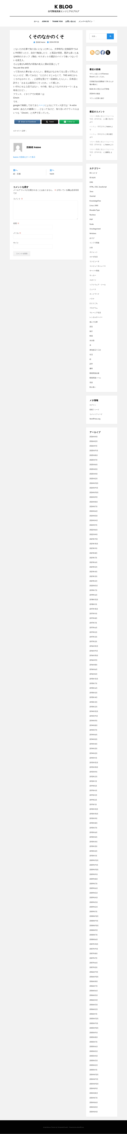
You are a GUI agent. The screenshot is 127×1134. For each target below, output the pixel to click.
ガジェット (94, 252)
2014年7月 (93, 730)
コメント (18, 199)
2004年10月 (94, 1084)
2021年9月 (93, 549)
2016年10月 (94, 656)
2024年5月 (94, 516)
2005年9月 (94, 1033)
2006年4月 (94, 1000)
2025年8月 (94, 455)
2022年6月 (94, 530)
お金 (91, 248)
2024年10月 (94, 493)
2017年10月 (94, 609)
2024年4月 (94, 521)
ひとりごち (94, 303)
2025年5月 (94, 469)
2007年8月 (94, 954)
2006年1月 (93, 1014)
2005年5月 (94, 1051)
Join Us (45, 21)
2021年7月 (93, 558)
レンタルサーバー (96, 317)
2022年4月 (94, 535)
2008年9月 (94, 930)
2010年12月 (94, 809)
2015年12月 (94, 679)
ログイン (93, 405)
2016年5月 (93, 674)
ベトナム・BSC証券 (97, 127)
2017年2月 (93, 642)
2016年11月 (94, 651)
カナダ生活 (94, 257)
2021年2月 (93, 581)
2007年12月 (94, 944)
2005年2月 (94, 1065)
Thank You (57, 21)
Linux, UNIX (94, 206)
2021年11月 (94, 539)
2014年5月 (93, 739)
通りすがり (109, 119)
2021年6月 (93, 563)
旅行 (91, 331)
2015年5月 (93, 693)
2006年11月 (94, 972)
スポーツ (93, 280)
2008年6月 (94, 940)
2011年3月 (93, 795)
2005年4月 (94, 1056)
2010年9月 (93, 819)
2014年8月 (94, 725)
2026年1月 (93, 446)
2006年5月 (94, 995)
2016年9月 (93, 660)
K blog (63, 6)
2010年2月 (93, 851)
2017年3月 (93, 637)
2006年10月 (94, 977)
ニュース (93, 289)
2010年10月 (94, 814)
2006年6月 (94, 991)
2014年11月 (94, 716)
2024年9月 (94, 497)
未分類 (92, 341)
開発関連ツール (95, 378)
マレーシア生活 (95, 313)
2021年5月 (93, 567)
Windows (93, 234)
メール (17, 233)
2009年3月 (94, 902)
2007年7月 (93, 958)
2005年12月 (94, 1019)
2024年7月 (94, 507)
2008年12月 (94, 916)
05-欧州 (93, 178)
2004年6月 (94, 1103)
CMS (91, 182)
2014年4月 (94, 744)
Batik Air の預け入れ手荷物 (99, 89)
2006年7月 (94, 986)
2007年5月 (94, 968)
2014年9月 (93, 721)
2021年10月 (94, 544)
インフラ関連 (94, 243)
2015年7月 (93, 684)
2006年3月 (94, 1005)
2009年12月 (94, 861)
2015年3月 (93, 702)
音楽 (91, 383)
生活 (91, 355)
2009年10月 (94, 870)
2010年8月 (94, 823)
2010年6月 (93, 833)
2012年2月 (93, 777)
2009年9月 (94, 874)
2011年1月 (93, 805)
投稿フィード (94, 410)
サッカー (93, 275)
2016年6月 (93, 670)
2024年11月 (94, 488)
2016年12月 (94, 646)
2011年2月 (93, 800)
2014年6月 (93, 735)
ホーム (36, 21)
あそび (92, 238)
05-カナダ (93, 173)
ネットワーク (94, 294)
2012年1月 (93, 781)
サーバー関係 (94, 271)
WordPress (80, 1127)
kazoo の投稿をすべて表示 (24, 157)
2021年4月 (93, 572)
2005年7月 (94, 1042)
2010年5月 (93, 837)
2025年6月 (94, 465)
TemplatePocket (63, 1127)
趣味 (91, 369)
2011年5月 (93, 786)
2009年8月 (94, 879)
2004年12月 (94, 1075)
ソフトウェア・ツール (98, 285)
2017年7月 (93, 623)
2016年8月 (93, 665)
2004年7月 (94, 1098)
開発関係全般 (94, 373)
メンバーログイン (87, 21)
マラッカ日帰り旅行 (97, 98)
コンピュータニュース (98, 266)
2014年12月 (94, 712)
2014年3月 (93, 749)
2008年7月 (94, 935)
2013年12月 (94, 763)
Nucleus (93, 215)
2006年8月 (94, 982)
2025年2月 (94, 479)
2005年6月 (94, 1047)
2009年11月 (94, 865)
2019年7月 (93, 590)
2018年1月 (93, 604)
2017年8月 (93, 618)
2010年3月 (93, 846)
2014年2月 (93, 753)
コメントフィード (96, 414)
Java (91, 192)
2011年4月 (93, 791)
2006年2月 (94, 1009)
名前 (16, 223)
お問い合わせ (71, 21)
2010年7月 (93, 828)
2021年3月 (93, 576)
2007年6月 (94, 963)
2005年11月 (94, 1023)
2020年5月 (94, 586)
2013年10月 (94, 767)
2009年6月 (94, 888)
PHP (91, 220)
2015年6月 (93, 688)
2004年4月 (94, 1112)
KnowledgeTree (95, 201)
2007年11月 (94, 949)
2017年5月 (93, 632)
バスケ (92, 299)
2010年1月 (93, 856)
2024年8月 (94, 502)
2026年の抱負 (95, 94)
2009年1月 (93, 912)
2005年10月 (94, 1028)
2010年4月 (94, 842)
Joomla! (93, 196)
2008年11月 (94, 921)
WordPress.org (95, 419)
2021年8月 (93, 553)
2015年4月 (93, 697)
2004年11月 (94, 1079)
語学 (23, 131)
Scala (92, 224)
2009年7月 (94, 884)
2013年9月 (93, 772)
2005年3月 (94, 1061)
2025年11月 (94, 451)
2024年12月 (94, 483)
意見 (91, 327)
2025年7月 (94, 460)
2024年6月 (94, 511)
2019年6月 (93, 595)
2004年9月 (94, 1089)
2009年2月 (94, 907)
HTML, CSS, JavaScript (98, 187)
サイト (16, 243)
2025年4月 (94, 474)
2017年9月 (93, 614)
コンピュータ (94, 262)
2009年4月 (94, 898)
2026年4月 (94, 437)
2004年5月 (94, 1107)
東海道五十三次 (95, 350)
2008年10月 (94, 926)
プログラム (94, 308)
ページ (42, 105)
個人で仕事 (94, 322)
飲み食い (93, 387)
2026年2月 (94, 441)
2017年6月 (93, 628)
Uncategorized (95, 229)
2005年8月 (94, 1037)
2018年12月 (94, 600)
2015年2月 (93, 707)
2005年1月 (93, 1070)
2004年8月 (94, 1093)
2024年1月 (93, 525)
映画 (91, 336)
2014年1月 (93, 758)
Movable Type (95, 210)
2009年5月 (94, 893)
